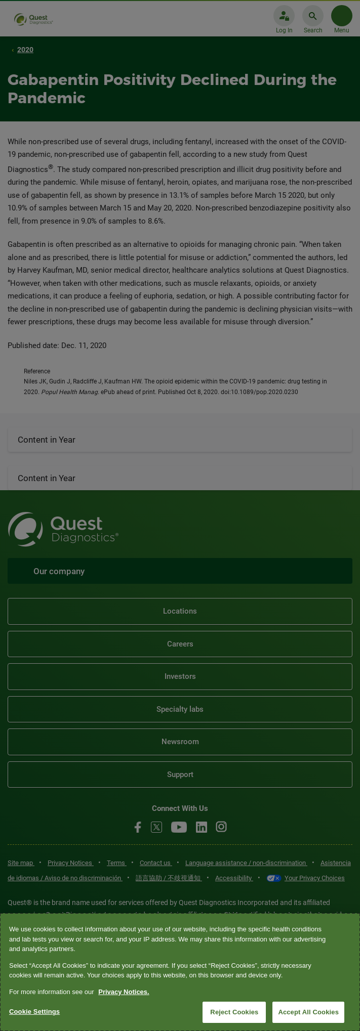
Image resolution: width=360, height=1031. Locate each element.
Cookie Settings (34, 1011)
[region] (180, 972)
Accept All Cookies (308, 1012)
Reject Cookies (234, 1012)
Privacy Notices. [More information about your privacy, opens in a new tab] (123, 992)
